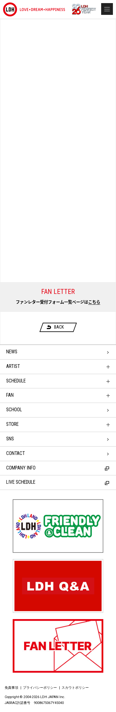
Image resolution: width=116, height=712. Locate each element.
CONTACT (15, 453)
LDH (34, 9)
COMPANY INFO (57, 468)
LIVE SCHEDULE (57, 482)
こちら (94, 302)
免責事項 (11, 688)
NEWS (11, 352)
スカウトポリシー (75, 688)
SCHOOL (14, 410)
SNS (10, 439)
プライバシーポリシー (40, 688)
